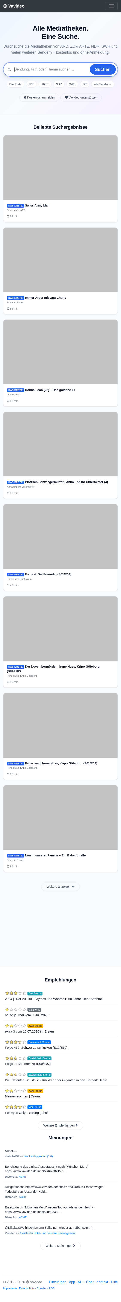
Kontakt (102, 1282)
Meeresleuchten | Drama (23, 1096)
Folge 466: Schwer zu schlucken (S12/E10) (36, 1047)
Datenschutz (26, 1288)
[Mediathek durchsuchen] (50, 69)
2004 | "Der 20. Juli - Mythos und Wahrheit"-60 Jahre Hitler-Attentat (53, 999)
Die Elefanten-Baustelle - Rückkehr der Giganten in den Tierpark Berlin (56, 1080)
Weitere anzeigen (60, 886)
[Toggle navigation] (112, 6)
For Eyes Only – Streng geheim (27, 1112)
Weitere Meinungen (61, 1245)
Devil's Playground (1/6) (38, 1156)
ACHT (22, 1176)
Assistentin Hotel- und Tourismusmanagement (48, 1233)
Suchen (102, 69)
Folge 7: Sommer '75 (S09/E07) (28, 1064)
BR (85, 84)
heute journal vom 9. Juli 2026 (26, 1015)
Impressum (10, 1288)
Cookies (42, 1288)
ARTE (45, 84)
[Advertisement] (60, 926)
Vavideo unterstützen (81, 97)
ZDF (31, 84)
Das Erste (15, 84)
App (72, 1282)
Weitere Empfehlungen (60, 1125)
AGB (51, 1288)
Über (90, 1282)
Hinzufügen (57, 1282)
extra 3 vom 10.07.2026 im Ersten (29, 1031)
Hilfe (114, 1282)
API (80, 1282)
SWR (72, 84)
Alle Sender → (103, 84)
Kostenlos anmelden (39, 97)
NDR (59, 84)
